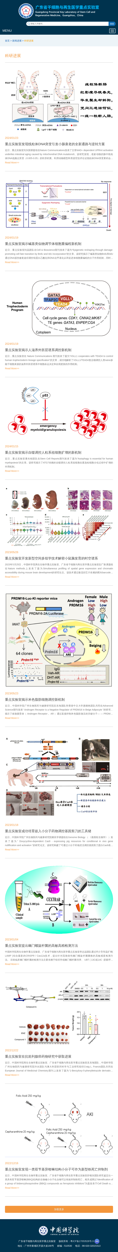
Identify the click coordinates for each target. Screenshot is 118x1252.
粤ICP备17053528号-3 (82, 1241)
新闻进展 (17, 40)
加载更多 (59, 1209)
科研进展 (29, 40)
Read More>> (12, 162)
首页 (7, 40)
